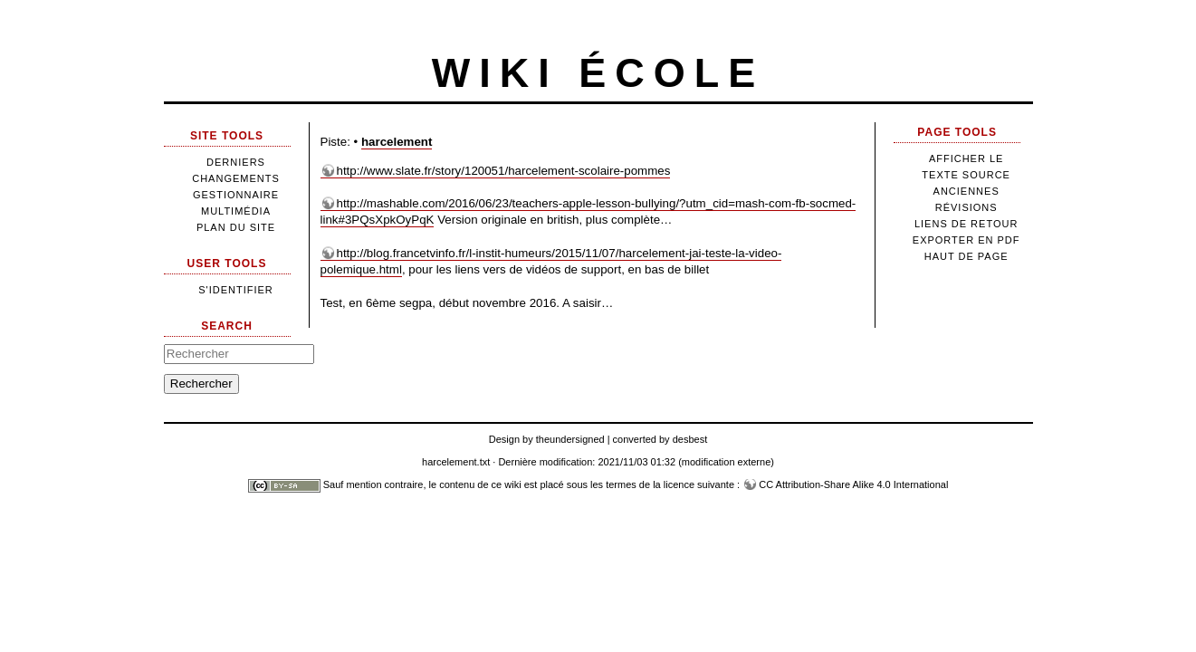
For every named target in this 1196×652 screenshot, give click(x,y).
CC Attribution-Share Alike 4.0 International (853, 484)
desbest (690, 439)
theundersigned (570, 439)
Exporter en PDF (966, 240)
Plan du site (235, 227)
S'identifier (235, 289)
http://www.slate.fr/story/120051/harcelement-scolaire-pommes (504, 170)
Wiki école (598, 73)
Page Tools (957, 132)
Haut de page (966, 256)
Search (227, 326)
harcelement (397, 142)
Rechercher (201, 383)
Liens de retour (966, 223)
